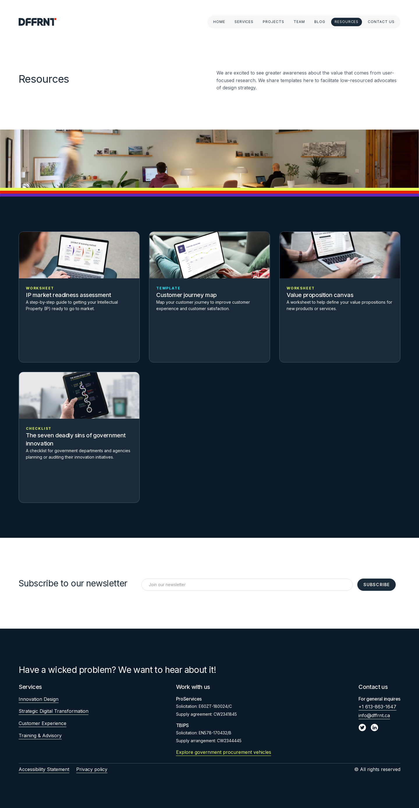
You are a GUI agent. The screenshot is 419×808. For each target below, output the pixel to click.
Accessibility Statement (44, 769)
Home (219, 22)
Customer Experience (42, 723)
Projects (273, 22)
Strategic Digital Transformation (53, 711)
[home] (37, 22)
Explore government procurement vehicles (223, 752)
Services (244, 22)
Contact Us (381, 22)
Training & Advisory (40, 735)
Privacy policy (91, 769)
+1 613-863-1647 (377, 707)
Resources (347, 22)
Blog (319, 22)
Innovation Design (38, 699)
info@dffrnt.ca (374, 715)
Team (299, 22)
